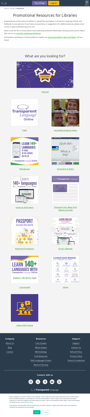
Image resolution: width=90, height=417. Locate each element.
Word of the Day (41, 365)
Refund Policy (76, 352)
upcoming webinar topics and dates (62, 37)
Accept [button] (37, 412)
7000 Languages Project (41, 360)
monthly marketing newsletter (28, 33)
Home (5, 8)
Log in (54, 3)
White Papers (41, 348)
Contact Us (76, 348)
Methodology (41, 352)
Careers (10, 352)
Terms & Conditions (76, 360)
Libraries (12, 8)
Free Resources (40, 356)
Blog (10, 348)
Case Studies (41, 343)
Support (76, 343)
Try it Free (40, 3)
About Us (10, 343)
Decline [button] (45, 412)
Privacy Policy (29, 402)
